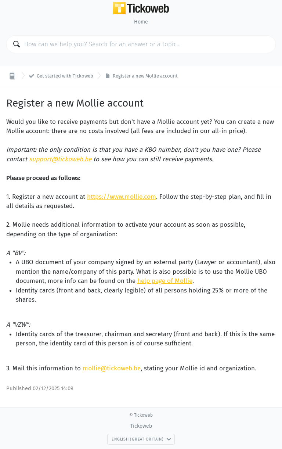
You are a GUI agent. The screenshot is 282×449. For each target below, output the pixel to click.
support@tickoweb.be (60, 159)
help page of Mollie (164, 281)
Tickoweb (141, 426)
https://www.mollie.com (121, 197)
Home (141, 22)
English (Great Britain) (141, 439)
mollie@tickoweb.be (112, 368)
